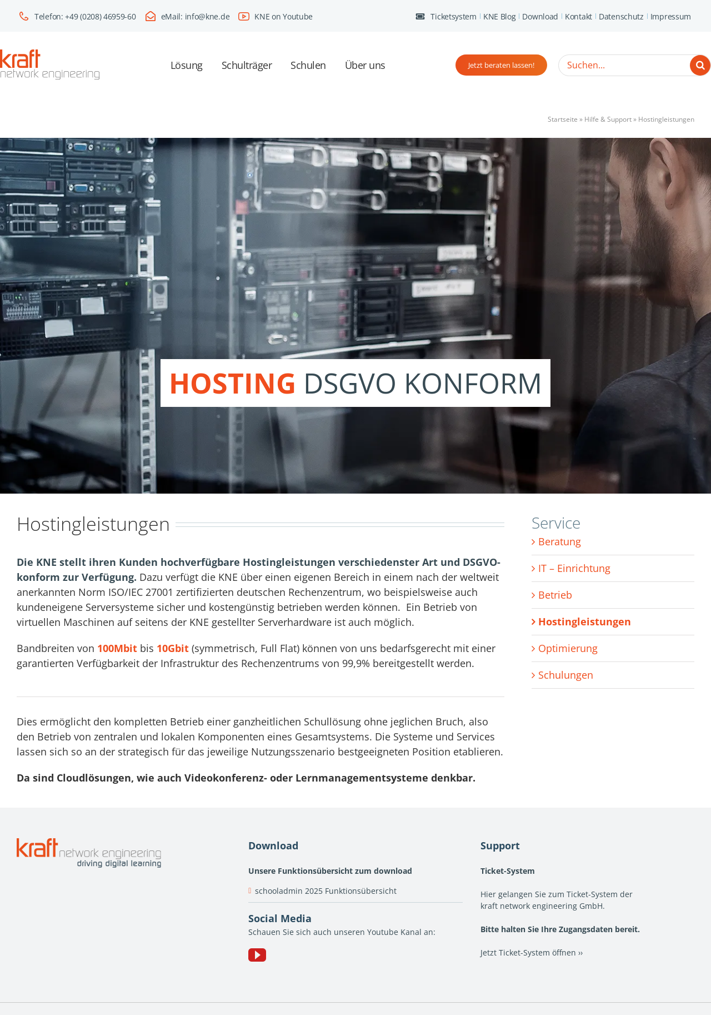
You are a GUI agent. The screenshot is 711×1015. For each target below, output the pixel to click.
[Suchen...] (634, 65)
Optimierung (568, 648)
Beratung (559, 541)
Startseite (563, 119)
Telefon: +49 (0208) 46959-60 (85, 16)
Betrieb (555, 594)
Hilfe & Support (608, 119)
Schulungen (565, 674)
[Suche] (700, 65)
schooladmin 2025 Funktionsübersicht (326, 890)
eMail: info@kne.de (195, 16)
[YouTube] (257, 955)
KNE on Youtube (283, 16)
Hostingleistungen (584, 621)
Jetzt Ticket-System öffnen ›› (531, 952)
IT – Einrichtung (574, 568)
